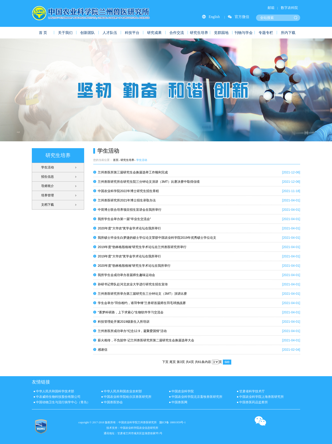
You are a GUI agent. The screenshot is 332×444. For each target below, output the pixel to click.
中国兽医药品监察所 (253, 402)
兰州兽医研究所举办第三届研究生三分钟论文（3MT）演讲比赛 (142, 293)
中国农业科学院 (182, 391)
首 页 (43, 33)
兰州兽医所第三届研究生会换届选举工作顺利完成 (133, 172)
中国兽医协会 (113, 402)
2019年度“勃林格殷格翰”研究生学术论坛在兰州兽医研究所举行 (142, 247)
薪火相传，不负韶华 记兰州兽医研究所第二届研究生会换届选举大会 (146, 340)
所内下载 (288, 33)
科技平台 (132, 33)
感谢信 (102, 349)
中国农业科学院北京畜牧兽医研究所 (196, 396)
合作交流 (176, 33)
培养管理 (47, 195)
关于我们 (65, 33)
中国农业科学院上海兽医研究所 (261, 396)
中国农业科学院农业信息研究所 (139, 427)
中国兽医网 (179, 402)
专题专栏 (266, 33)
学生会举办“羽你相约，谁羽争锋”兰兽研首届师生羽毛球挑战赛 (142, 303)
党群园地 (221, 33)
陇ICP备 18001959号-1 (172, 422)
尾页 (172, 362)
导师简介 (47, 186)
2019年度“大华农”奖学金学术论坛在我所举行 (129, 256)
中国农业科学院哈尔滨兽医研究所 (127, 396)
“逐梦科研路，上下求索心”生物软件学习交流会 (130, 312)
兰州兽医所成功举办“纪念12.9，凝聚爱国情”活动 (132, 331)
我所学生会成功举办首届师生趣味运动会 (126, 275)
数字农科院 (289, 8)
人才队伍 (110, 33)
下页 (165, 362)
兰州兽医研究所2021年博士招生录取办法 (127, 200)
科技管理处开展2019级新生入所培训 (123, 321)
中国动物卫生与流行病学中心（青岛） (63, 402)
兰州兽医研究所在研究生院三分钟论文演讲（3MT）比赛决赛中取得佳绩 (149, 181)
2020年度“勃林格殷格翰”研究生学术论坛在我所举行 (134, 265)
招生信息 (47, 176)
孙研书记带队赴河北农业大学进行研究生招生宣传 (133, 284)
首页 (115, 160)
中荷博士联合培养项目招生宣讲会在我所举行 (129, 209)
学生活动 (47, 167)
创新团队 (87, 33)
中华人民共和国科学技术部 (55, 391)
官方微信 (242, 17)
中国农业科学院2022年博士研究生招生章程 (128, 191)
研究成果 (154, 33)
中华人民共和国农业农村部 (123, 391)
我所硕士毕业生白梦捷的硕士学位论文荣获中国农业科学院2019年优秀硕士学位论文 (157, 237)
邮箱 (271, 8)
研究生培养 (199, 33)
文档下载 (47, 204)
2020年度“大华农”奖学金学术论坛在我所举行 (129, 228)
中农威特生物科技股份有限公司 (58, 396)
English (214, 17)
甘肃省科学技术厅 (252, 391)
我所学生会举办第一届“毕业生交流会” (124, 219)
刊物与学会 (243, 33)
